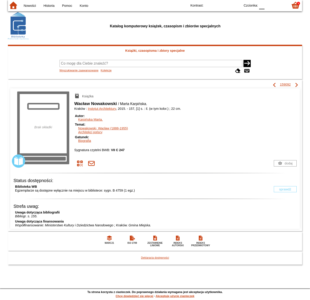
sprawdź (285, 189)
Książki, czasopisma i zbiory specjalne (155, 50)
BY (236, 5)
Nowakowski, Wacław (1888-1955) (103, 128)
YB (226, 5)
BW (218, 5)
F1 (269, 5)
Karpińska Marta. (90, 119)
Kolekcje (106, 70)
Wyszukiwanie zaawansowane (79, 70)
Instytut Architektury (102, 108)
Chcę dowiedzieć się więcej (134, 296)
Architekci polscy (90, 132)
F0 (262, 5)
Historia (49, 5)
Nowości (30, 5)
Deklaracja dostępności (155, 257)
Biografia (84, 141)
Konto (84, 5)
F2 (280, 5)
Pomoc (67, 5)
